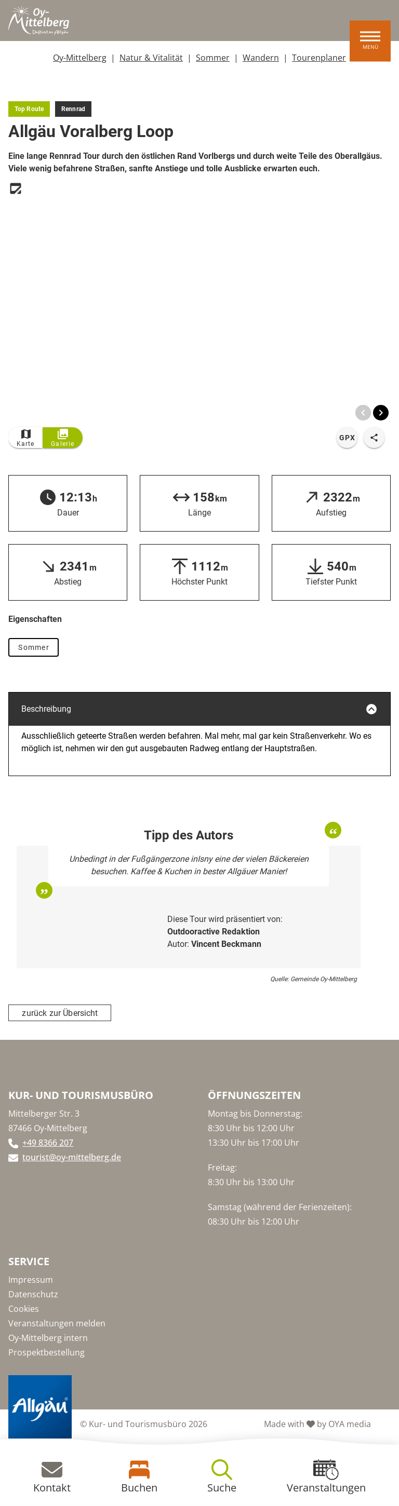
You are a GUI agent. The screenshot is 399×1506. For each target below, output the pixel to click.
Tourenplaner (319, 57)
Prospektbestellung (46, 1352)
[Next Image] (381, 412)
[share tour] (374, 437)
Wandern (261, 57)
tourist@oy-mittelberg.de (71, 1157)
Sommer (213, 57)
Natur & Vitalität (151, 57)
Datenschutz (33, 1294)
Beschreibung (199, 709)
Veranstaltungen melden (56, 1323)
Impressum (30, 1279)
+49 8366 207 (47, 1142)
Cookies (23, 1308)
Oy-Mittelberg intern (48, 1338)
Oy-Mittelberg (80, 57)
